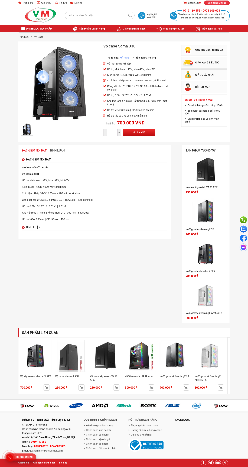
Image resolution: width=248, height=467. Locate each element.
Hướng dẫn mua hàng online (146, 430)
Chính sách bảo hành (97, 434)
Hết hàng (124, 57)
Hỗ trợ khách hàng (142, 419)
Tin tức (63, 2)
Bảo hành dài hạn (209, 28)
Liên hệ (78, 2)
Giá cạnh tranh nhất (130, 28)
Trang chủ (28, 2)
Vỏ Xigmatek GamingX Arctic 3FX (204, 313)
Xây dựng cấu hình (152, 15)
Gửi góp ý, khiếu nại (141, 434)
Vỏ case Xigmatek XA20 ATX (202, 187)
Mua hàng (138, 132)
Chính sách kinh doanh (98, 430)
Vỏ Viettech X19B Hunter (139, 376)
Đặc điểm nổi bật (34, 150)
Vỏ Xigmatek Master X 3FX (200, 271)
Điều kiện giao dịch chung (99, 425)
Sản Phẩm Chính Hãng (89, 28)
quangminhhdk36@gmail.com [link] (46, 450)
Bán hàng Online (217, 2)
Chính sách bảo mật (97, 443)
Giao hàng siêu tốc (170, 28)
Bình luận (57, 150)
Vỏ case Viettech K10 (67, 376)
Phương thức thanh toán (144, 425)
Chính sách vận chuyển (98, 439)
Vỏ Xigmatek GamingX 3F (200, 229)
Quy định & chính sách (100, 419)
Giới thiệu (46, 2)
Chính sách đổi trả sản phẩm (101, 448)
